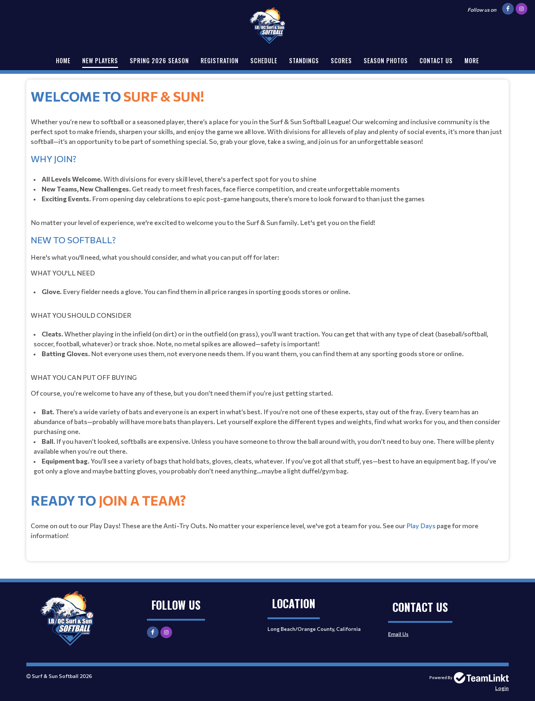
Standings (304, 60)
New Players (100, 60)
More (471, 60)
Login (502, 688)
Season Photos (386, 60)
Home (63, 60)
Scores (341, 60)
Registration (220, 60)
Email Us (398, 634)
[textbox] (267, 282)
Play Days (421, 526)
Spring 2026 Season (159, 60)
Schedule (263, 60)
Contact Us (436, 60)
